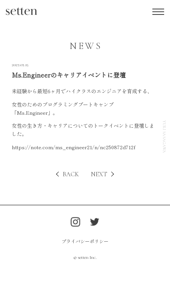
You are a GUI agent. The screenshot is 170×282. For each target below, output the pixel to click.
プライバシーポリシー (85, 241)
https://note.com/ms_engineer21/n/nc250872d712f (74, 147)
